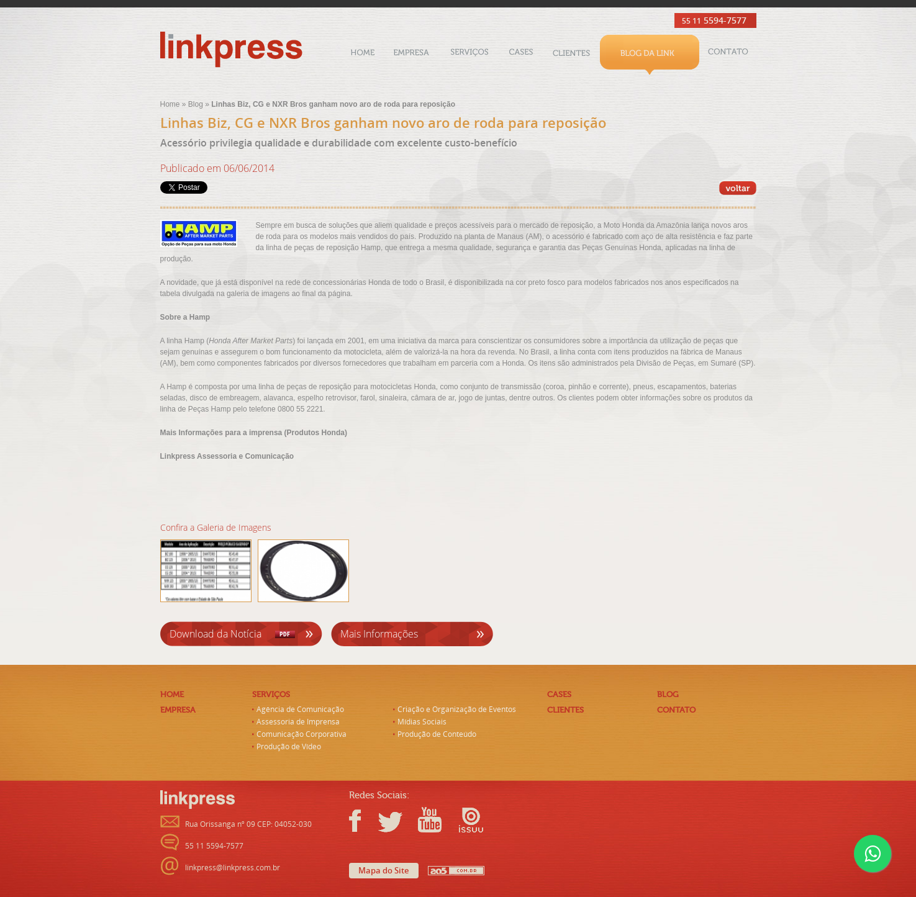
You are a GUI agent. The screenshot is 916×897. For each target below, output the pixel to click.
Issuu (466, 820)
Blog (649, 54)
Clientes (571, 54)
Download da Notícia (215, 634)
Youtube (429, 820)
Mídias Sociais (422, 722)
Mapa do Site (383, 870)
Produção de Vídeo (288, 746)
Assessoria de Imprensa (298, 722)
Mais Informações (379, 634)
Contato (727, 54)
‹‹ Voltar (737, 188)
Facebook (361, 820)
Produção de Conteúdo (436, 734)
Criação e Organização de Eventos (456, 709)
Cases (521, 54)
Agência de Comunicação (300, 709)
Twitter (391, 820)
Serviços (469, 54)
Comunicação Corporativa (301, 734)
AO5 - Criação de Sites (456, 870)
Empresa (411, 54)
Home (363, 54)
